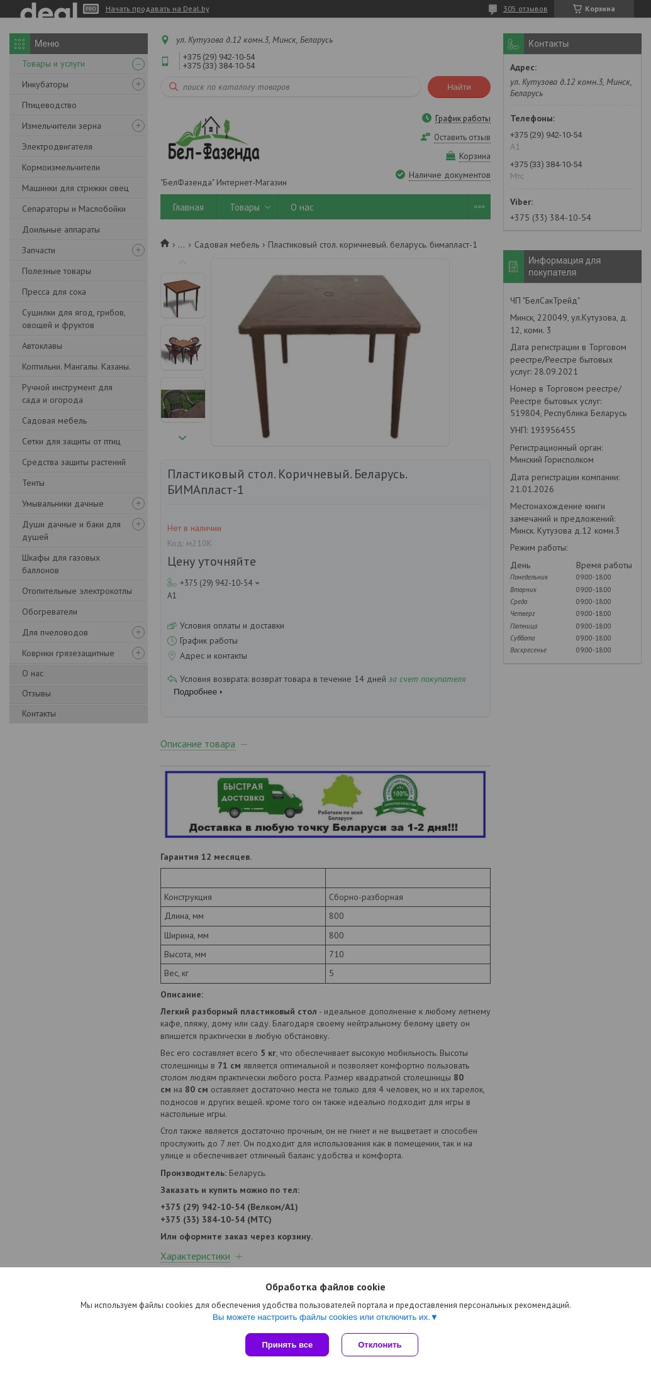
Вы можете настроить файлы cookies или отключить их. (321, 1317)
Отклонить (379, 1344)
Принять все (287, 1344)
